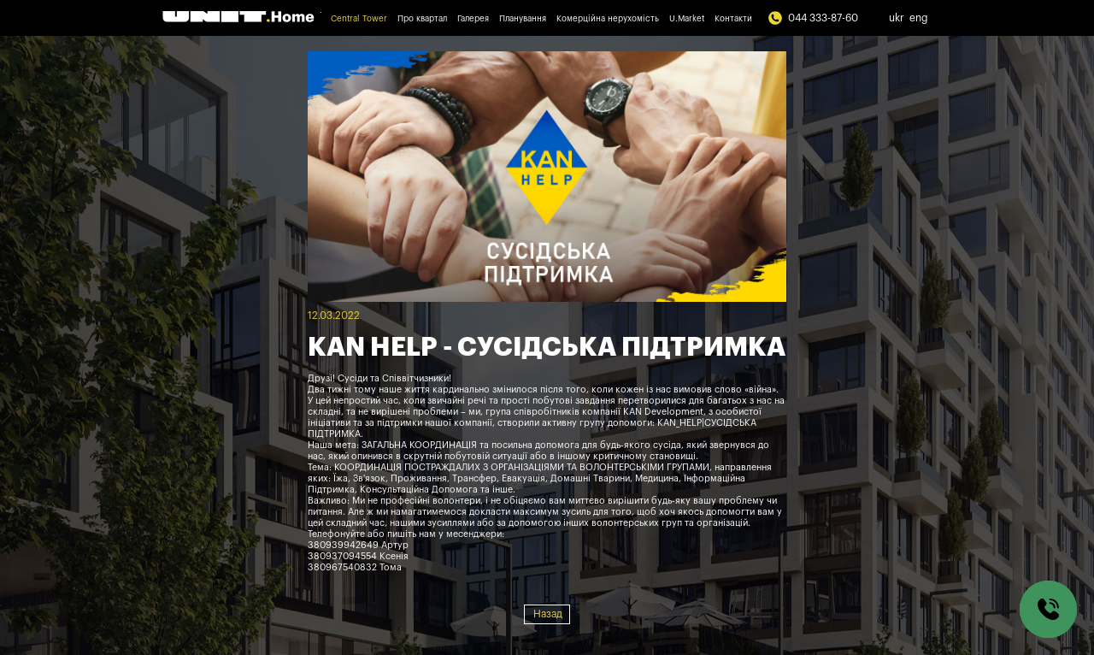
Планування (522, 19)
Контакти (733, 19)
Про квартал (422, 19)
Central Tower (359, 19)
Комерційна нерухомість (607, 19)
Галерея (473, 19)
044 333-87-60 (813, 18)
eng (918, 18)
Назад (547, 614)
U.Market (686, 19)
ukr (896, 18)
